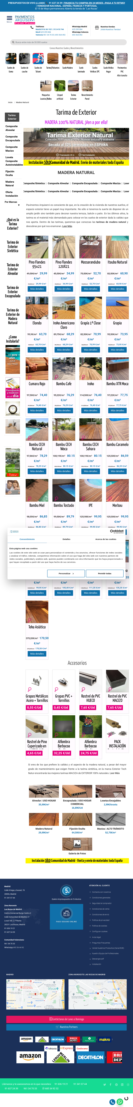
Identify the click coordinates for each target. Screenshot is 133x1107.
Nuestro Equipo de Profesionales (105, 967)
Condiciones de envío (100, 928)
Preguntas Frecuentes (101, 956)
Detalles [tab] (66, 539)
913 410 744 (59, 29)
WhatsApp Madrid (80, 28)
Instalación (96, 978)
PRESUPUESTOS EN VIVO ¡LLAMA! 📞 (28, 3)
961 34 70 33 (45, 35)
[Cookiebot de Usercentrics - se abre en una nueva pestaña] (112, 532)
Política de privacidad (100, 934)
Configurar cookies (99, 945)
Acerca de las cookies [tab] (105, 539)
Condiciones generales (101, 911)
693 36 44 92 (18, 961)
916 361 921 (47, 29)
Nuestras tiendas (111, 28)
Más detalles (37, 290)
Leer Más (115, 786)
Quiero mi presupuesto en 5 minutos (66, 913)
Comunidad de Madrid (64, 162)
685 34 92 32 (50, 1102)
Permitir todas (104, 573)
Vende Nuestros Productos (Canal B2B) (108, 962)
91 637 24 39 (55, 3)
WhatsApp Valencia (80, 33)
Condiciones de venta (100, 922)
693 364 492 (60, 35)
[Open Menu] (9, 20)
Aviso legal (96, 951)
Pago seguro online (66, 935)
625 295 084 (43, 32)
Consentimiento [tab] (27, 539)
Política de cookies (99, 939)
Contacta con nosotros (101, 906)
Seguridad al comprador (102, 917)
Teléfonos (40, 27)
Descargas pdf (98, 972)
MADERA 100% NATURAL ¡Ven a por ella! (76, 122)
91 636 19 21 (61, 1097)
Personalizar (66, 573)
